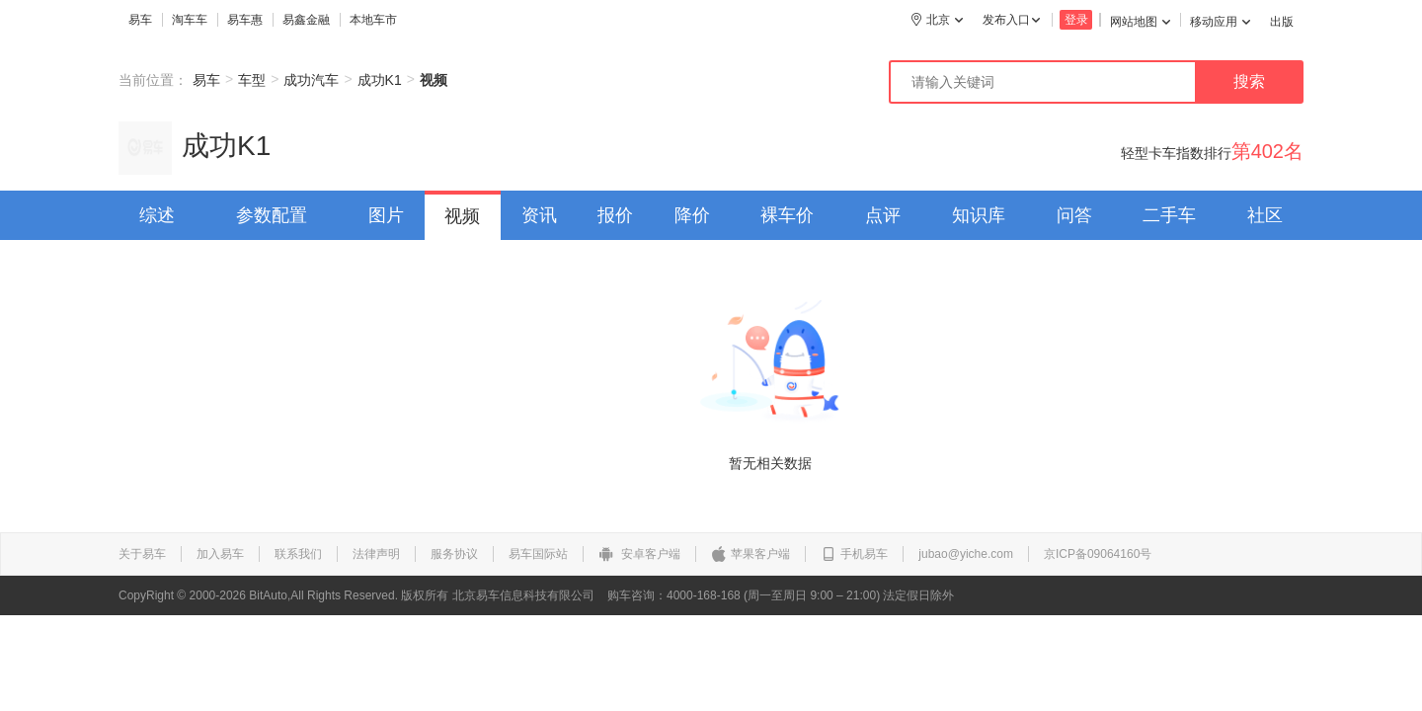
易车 (140, 20)
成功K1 (379, 80)
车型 (252, 80)
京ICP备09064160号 (1097, 554)
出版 (1282, 22)
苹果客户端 (750, 554)
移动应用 (1220, 22)
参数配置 (271, 215)
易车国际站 (538, 554)
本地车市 (373, 20)
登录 (1076, 20)
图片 (386, 215)
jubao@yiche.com (965, 554)
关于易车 (142, 554)
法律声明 (376, 554)
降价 (692, 215)
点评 (883, 215)
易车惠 (245, 20)
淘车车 (189, 20)
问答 (1074, 215)
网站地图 (1140, 22)
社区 (1265, 215)
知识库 (978, 215)
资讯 (539, 215)
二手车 (1169, 215)
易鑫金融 (306, 20)
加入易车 (220, 554)
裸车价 (787, 215)
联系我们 (298, 554)
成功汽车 (311, 80)
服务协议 (454, 554)
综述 (157, 215)
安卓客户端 (639, 554)
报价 (615, 215)
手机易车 (854, 554)
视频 (462, 216)
